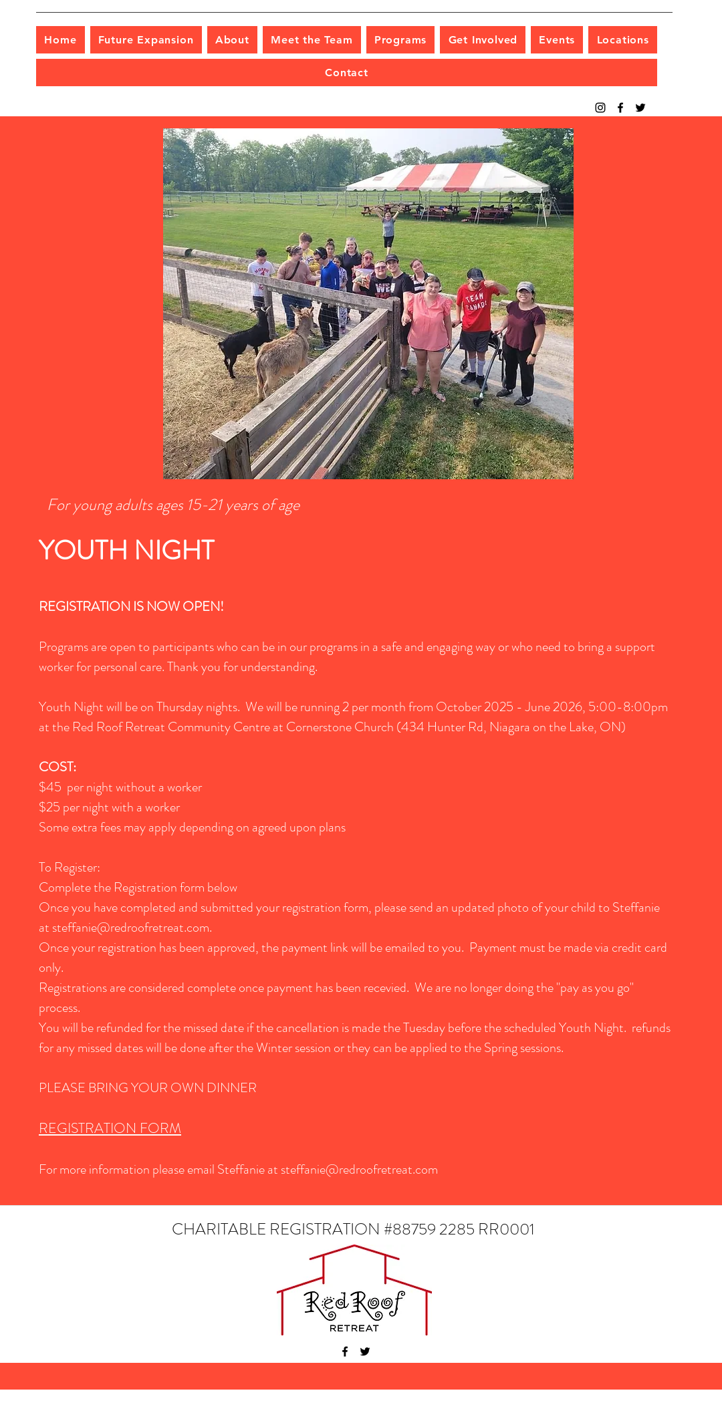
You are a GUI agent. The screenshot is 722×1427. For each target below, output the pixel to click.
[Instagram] (600, 107)
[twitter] (640, 107)
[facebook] (620, 107)
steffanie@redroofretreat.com (130, 927)
